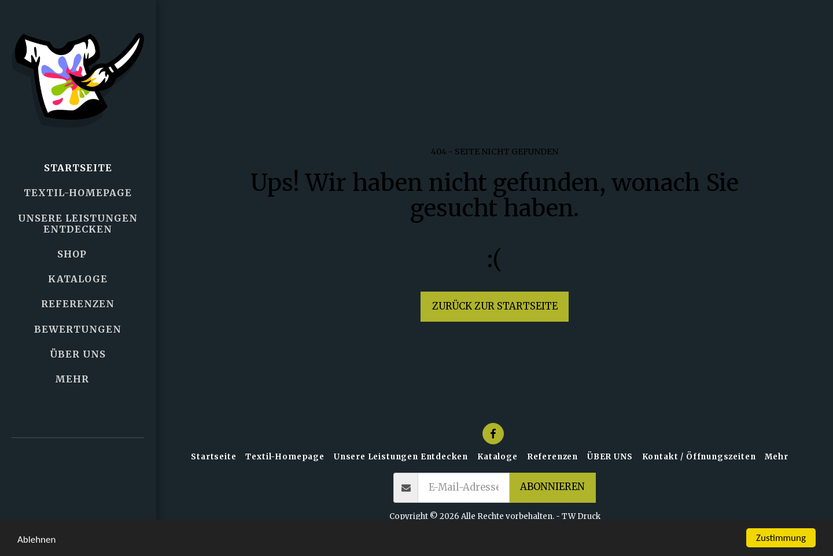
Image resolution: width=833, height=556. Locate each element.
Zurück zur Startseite (495, 306)
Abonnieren (552, 487)
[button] (78, 473)
